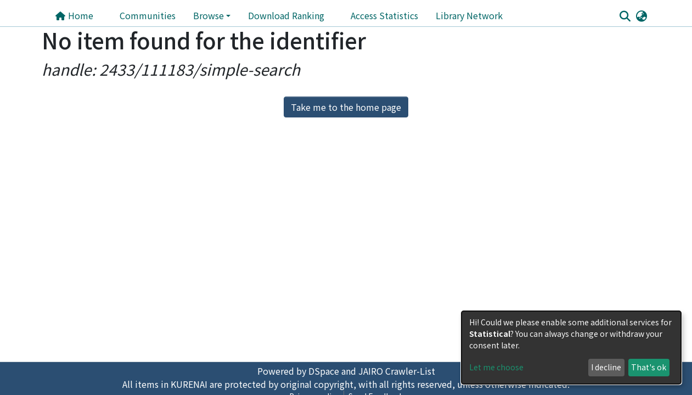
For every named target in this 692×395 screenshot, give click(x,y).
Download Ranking (286, 15)
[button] (642, 15)
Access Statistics (384, 15)
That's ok (648, 367)
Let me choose (496, 367)
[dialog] (571, 347)
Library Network (469, 15)
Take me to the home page (346, 107)
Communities (148, 15)
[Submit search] (625, 16)
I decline (606, 367)
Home (74, 15)
